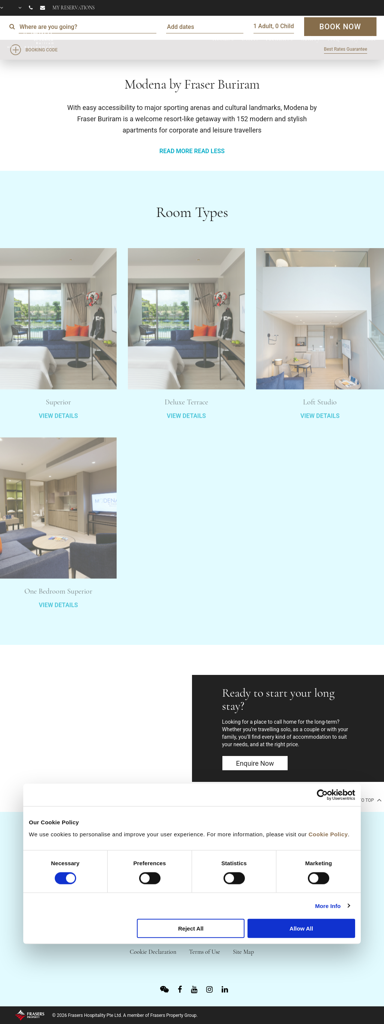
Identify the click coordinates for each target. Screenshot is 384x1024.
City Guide (362, 38)
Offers (249, 38)
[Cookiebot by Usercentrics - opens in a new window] (322, 795)
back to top (363, 800)
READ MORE (175, 151)
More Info (327, 905)
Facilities (278, 38)
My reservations (73, 8)
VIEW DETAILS (58, 437)
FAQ (333, 38)
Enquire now (255, 763)
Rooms (221, 38)
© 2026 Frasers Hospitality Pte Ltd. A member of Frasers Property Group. (125, 1015)
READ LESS (209, 151)
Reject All (191, 928)
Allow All (301, 928)
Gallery (310, 38)
